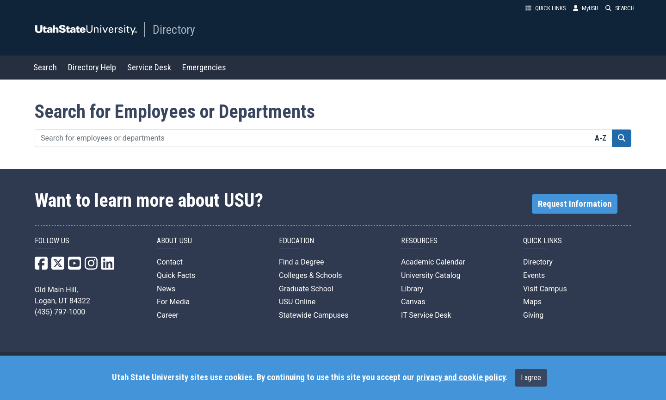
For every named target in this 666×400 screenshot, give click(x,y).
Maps (532, 301)
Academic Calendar (433, 262)
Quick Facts (176, 275)
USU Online (297, 301)
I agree (531, 377)
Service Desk (149, 67)
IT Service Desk (426, 315)
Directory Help (92, 67)
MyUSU (585, 8)
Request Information (574, 204)
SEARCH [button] (620, 8)
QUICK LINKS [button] (545, 8)
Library (412, 288)
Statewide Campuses (314, 315)
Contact (170, 262)
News (166, 288)
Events (534, 275)
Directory (174, 30)
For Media (173, 301)
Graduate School (306, 288)
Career (168, 315)
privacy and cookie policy (460, 377)
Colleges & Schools (310, 275)
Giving (533, 315)
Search (45, 67)
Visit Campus (545, 288)
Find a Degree (301, 262)
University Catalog (431, 275)
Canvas (413, 301)
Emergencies (204, 67)
